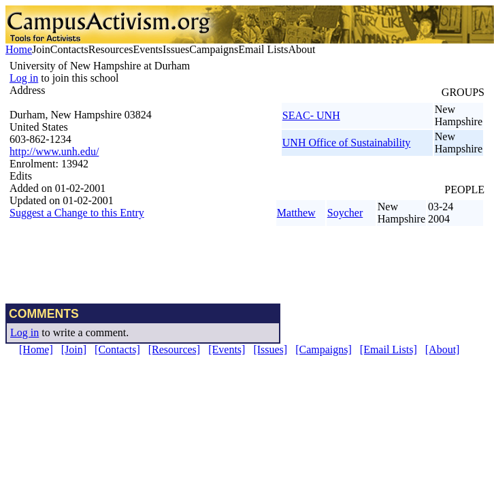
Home (18, 49)
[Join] (73, 349)
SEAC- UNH (311, 115)
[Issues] (270, 349)
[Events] (226, 349)
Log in (24, 78)
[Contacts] (117, 349)
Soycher (345, 212)
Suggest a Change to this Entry (77, 212)
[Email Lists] (388, 349)
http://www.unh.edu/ (54, 151)
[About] (442, 349)
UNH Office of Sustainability (346, 142)
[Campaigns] (323, 349)
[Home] (36, 349)
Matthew (296, 212)
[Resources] (174, 349)
